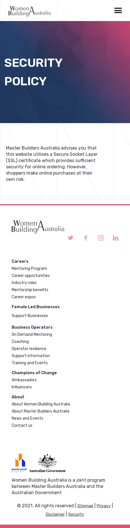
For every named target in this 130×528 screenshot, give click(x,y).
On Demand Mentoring (32, 334)
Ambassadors (24, 380)
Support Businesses (30, 315)
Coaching (20, 341)
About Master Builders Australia (40, 411)
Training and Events (30, 363)
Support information (31, 355)
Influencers (22, 387)
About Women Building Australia (41, 404)
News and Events (27, 418)
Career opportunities (31, 275)
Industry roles (24, 282)
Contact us (22, 425)
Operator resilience (29, 348)
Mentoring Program (29, 268)
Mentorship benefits (30, 289)
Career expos (24, 297)
